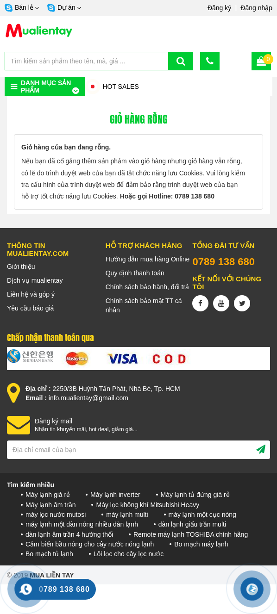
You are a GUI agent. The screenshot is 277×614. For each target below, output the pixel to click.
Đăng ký (219, 8)
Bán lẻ (24, 7)
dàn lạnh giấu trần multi (192, 524)
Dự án (66, 7)
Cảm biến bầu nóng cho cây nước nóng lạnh (89, 544)
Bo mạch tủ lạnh (49, 554)
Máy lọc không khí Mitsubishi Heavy (147, 505)
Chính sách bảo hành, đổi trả (147, 287)
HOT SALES (120, 86)
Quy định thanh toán (135, 273)
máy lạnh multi (127, 514)
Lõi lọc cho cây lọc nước (129, 554)
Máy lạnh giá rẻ (47, 494)
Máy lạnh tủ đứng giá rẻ (195, 494)
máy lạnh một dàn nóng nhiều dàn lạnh (81, 524)
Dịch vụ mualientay (35, 280)
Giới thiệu (21, 266)
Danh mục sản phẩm (46, 86)
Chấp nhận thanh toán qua (50, 338)
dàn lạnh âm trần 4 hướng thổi (69, 534)
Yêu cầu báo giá (30, 308)
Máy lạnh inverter (115, 494)
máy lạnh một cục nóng (202, 514)
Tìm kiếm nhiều (30, 485)
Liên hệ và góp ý (31, 294)
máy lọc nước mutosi (55, 514)
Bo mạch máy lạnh (201, 544)
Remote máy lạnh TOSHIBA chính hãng (190, 534)
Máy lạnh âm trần (50, 505)
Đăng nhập (256, 8)
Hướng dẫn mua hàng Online (148, 259)
